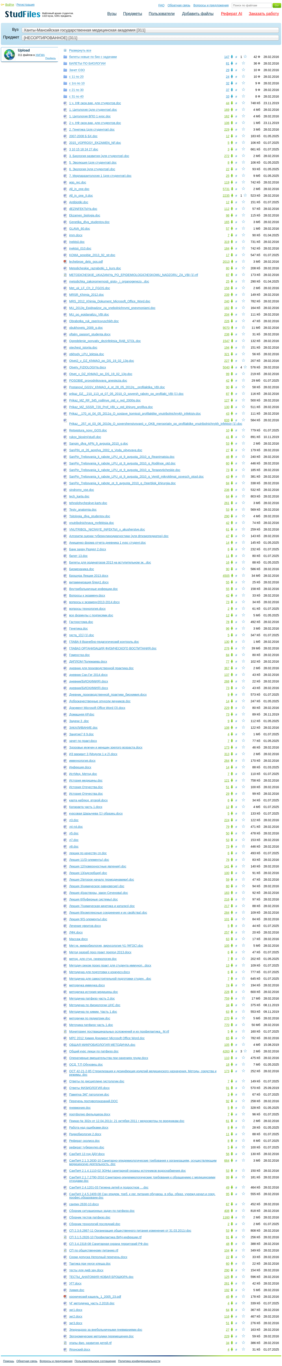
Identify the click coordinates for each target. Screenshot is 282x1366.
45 (227, 1296)
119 (226, 182)
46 (227, 456)
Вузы (112, 13)
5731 (226, 189)
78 (227, 622)
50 (227, 833)
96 (227, 628)
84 (227, 483)
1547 (226, 341)
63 (227, 939)
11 (227, 556)
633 (226, 420)
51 (227, 787)
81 (227, 63)
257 (226, 932)
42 (227, 380)
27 (227, 450)
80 (227, 268)
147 (226, 57)
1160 (226, 1217)
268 (226, 681)
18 (227, 1064)
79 (227, 826)
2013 (226, 261)
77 (227, 661)
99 (227, 374)
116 (226, 1316)
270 (226, 1018)
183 (226, 893)
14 (227, 542)
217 (226, 906)
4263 (226, 1051)
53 (227, 443)
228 (226, 992)
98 (227, 215)
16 (227, 562)
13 (227, 965)
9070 (226, 327)
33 (227, 96)
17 (227, 255)
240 (226, 301)
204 (226, 314)
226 (226, 321)
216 (226, 899)
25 (227, 175)
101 (226, 919)
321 (226, 354)
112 (226, 209)
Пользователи (161, 13)
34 (227, 1005)
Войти (9, 4)
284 (226, 912)
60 (227, 463)
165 (226, 222)
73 (227, 470)
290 (226, 516)
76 (227, 859)
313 (226, 754)
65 (227, 1038)
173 (226, 747)
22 (227, 169)
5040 (226, 367)
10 (227, 430)
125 (226, 1277)
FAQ (161, 5)
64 (227, 496)
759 (226, 998)
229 (226, 129)
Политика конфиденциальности (139, 1361)
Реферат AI (231, 13)
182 (226, 308)
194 (226, 347)
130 (226, 407)
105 (226, 945)
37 (227, 90)
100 (226, 873)
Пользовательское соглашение (95, 1361)
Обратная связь (179, 5)
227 (226, 360)
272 (226, 156)
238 (226, 334)
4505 (226, 575)
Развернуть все (80, 50)
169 (226, 109)
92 (227, 1101)
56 (227, 1154)
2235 (226, 195)
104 (226, 1250)
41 (227, 437)
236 (226, 490)
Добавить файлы (197, 13)
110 (226, 1058)
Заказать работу (264, 13)
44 (227, 103)
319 (226, 242)
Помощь (8, 1361)
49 (227, 1187)
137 (226, 675)
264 (226, 760)
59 (227, 879)
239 (226, 294)
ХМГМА (40, 55)
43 (227, 413)
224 (226, 820)
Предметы (132, 13)
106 (226, 123)
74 (227, 985)
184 (226, 248)
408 (226, 1211)
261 (226, 503)
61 (227, 529)
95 (227, 1194)
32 (227, 83)
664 (226, 1160)
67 (227, 1204)
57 (227, 228)
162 (226, 116)
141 (226, 866)
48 (227, 1244)
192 (226, 1290)
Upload (24, 50)
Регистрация (26, 4)
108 (226, 727)
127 (226, 400)
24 (227, 76)
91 (227, 1088)
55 (227, 582)
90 (227, 387)
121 (226, 780)
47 (227, 536)
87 (227, 275)
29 (227, 70)
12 (227, 136)
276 (226, 648)
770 (226, 1025)
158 (226, 288)
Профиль (50, 58)
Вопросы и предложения (211, 5)
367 (226, 668)
